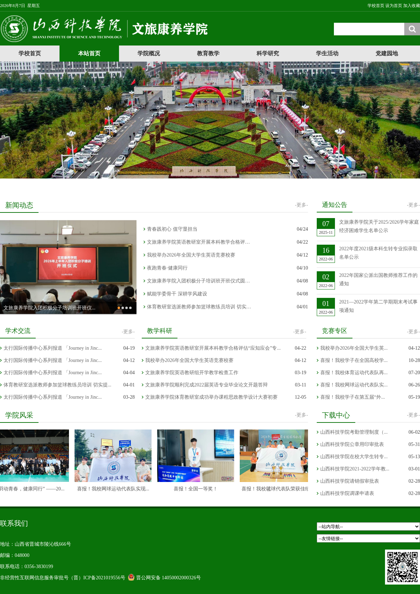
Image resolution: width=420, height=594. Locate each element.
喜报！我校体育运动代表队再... (354, 372)
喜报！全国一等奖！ (198, 488)
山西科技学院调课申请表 (347, 493)
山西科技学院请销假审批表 (349, 481)
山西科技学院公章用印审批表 (352, 444)
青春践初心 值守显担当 (172, 229)
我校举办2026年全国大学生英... (354, 348)
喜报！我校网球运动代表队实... (354, 384)
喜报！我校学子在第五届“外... (352, 397)
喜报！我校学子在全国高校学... (354, 360)
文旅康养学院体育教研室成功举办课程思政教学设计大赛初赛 (211, 397)
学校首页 (30, 53)
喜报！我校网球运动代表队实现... (115, 488)
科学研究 (268, 53)
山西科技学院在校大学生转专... (354, 456)
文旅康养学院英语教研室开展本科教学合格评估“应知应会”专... (199, 242)
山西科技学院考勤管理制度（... (354, 432)
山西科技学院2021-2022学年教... (354, 468)
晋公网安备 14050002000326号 (168, 577)
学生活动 (327, 53)
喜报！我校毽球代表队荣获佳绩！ (280, 488)
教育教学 (208, 53)
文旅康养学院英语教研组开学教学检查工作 (191, 372)
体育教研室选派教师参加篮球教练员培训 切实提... (57, 384)
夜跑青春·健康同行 (167, 268)
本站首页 (89, 53)
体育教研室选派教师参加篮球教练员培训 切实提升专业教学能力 (199, 306)
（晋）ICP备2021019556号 (97, 577)
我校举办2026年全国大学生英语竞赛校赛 (191, 255)
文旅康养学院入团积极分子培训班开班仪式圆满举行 (199, 281)
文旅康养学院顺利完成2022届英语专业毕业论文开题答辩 (206, 384)
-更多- (301, 205)
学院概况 (149, 53)
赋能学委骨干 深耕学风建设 (177, 293)
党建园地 (387, 53)
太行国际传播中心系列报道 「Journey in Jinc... (53, 348)
